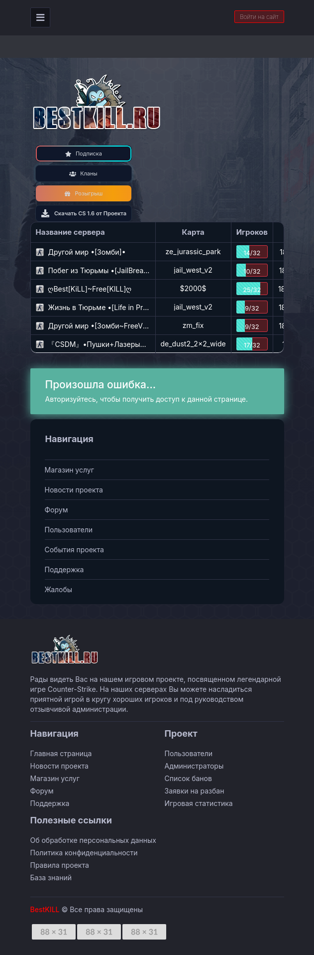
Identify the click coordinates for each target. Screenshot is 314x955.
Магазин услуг (69, 470)
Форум (56, 509)
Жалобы (59, 589)
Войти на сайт (259, 16)
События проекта (74, 549)
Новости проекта (74, 489)
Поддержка (64, 569)
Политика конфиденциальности (84, 852)
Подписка (83, 153)
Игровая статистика (199, 803)
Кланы (83, 173)
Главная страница (61, 753)
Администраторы (194, 766)
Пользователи (69, 529)
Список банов (188, 778)
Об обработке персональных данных (93, 840)
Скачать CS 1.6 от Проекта (83, 213)
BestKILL (45, 909)
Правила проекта (59, 865)
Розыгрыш (83, 193)
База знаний (51, 877)
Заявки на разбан (194, 791)
